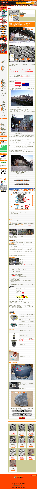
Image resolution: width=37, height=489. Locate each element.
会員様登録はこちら (3, 142)
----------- (3, 68)
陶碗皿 (3, 108)
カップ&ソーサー (4, 109)
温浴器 (2, 90)
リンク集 (2, 146)
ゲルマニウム (3, 60)
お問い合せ (22, 2)
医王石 (3, 61)
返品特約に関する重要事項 (23, 13)
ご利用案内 (18, 2)
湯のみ (3, 107)
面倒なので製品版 (3, 125)
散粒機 (3, 112)
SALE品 (3, 110)
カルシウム (3, 67)
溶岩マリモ (3, 79)
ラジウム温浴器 (4, 91)
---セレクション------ (3, 104)
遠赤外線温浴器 (4, 92)
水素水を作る (2, 124)
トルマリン (3, 65)
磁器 (2, 70)
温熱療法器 (3, 100)
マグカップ (3, 106)
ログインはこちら (3, 143)
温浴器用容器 (3, 82)
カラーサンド (2, 95)
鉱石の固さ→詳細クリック (22, 299)
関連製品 (2, 81)
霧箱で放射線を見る (3, 129)
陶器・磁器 (2, 105)
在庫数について (2, 147)
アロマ (3, 69)
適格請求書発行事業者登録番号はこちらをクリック (18, 485)
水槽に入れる (2, 128)
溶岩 (2, 64)
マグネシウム (3, 66)
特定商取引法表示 (3, 145)
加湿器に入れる (3, 134)
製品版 (2, 98)
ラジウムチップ (4, 83)
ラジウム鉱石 (3, 78)
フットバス (3, 101)
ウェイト (3, 71)
